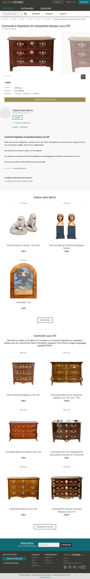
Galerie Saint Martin (23, 110)
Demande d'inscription (11, 563)
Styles (33, 560)
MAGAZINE (46, 8)
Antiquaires (48, 557)
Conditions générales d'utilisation (41, 575)
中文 (74, 2)
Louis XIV (38, 19)
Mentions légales (24, 575)
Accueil (66, 558)
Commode (30, 19)
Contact (66, 561)
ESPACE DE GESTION (14, 558)
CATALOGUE (8, 8)
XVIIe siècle (47, 19)
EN (70, 2)
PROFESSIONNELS (51, 555)
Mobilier (21, 19)
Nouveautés (36, 14)
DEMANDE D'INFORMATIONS (45, 99)
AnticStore (5, 19)
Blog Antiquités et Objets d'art (72, 563)
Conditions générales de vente (61, 575)
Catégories (35, 557)
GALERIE (15, 127)
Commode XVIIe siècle (19, 168)
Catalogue (14, 19)
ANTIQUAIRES (27, 8)
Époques (34, 563)
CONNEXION (84, 2)
